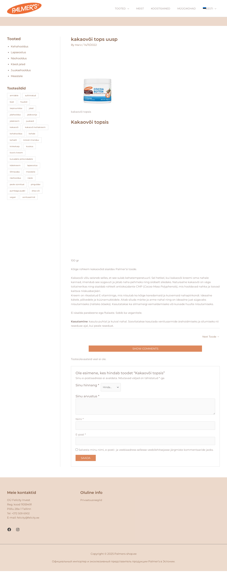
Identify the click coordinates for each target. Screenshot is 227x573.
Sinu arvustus (87, 397)
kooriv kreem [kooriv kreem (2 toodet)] (17, 159)
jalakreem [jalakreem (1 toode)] (15, 121)
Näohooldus (19, 58)
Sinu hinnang (87, 386)
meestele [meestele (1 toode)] (33, 179)
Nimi (80, 420)
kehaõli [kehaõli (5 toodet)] (13, 147)
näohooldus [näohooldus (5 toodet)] (16, 185)
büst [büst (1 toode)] (12, 102)
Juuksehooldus (21, 70)
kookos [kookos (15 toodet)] (31, 153)
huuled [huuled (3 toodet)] (25, 102)
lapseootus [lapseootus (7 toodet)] (34, 172)
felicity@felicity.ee (28, 519)
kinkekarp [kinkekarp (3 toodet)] (15, 153)
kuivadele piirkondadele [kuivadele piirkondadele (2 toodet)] (22, 166)
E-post (81, 436)
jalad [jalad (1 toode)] (33, 108)
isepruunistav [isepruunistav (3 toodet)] (17, 108)
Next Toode (210, 337)
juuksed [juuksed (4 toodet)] (31, 121)
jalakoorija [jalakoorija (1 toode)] (34, 115)
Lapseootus (18, 52)
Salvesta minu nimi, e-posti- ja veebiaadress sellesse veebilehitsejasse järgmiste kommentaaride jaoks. (146, 451)
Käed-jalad (18, 64)
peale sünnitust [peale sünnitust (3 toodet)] (18, 191)
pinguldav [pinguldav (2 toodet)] (38, 191)
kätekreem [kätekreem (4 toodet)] (15, 172)
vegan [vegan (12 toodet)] (13, 204)
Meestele (17, 76)
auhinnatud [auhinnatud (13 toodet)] (32, 96)
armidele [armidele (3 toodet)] (14, 96)
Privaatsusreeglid (91, 502)
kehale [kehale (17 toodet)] (34, 140)
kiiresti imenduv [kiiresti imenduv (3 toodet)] (32, 147)
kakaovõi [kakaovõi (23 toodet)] (14, 128)
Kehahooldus (20, 46)
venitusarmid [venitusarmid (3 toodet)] (30, 204)
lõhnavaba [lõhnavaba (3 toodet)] (15, 179)
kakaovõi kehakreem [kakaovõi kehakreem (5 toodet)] (21, 134)
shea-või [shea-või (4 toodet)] (38, 198)
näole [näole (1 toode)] (32, 185)
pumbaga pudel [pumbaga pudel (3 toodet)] (18, 198)
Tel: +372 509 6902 (19, 515)
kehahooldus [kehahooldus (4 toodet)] (17, 140)
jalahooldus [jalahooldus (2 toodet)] (16, 115)
